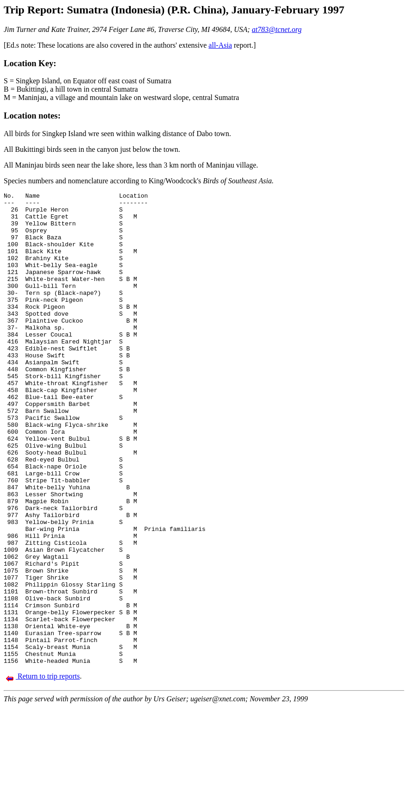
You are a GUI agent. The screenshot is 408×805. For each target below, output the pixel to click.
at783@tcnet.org (277, 29)
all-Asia (220, 45)
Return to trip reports (43, 770)
